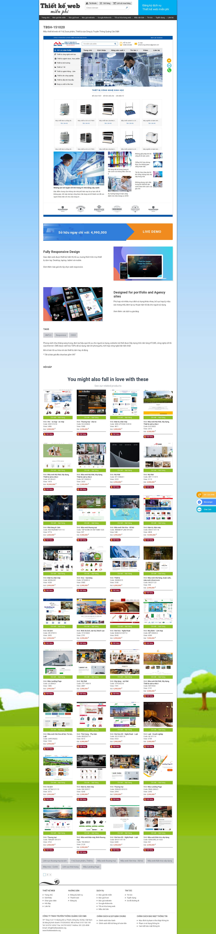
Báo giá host (74, 18)
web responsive (76, 267)
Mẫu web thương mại (106, 861)
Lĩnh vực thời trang (71, 867)
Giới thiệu (48, 898)
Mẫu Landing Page (91, 867)
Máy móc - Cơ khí (50, 867)
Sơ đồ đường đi (133, 901)
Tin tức (150, 18)
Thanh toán (74, 898)
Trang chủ (45, 18)
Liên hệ (170, 18)
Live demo (152, 232)
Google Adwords (104, 18)
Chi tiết (53, 417)
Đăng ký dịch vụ (76, 895)
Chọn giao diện (50, 901)
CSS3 (73, 335)
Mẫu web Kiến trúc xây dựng (160, 861)
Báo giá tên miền (59, 18)
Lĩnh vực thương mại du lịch (55, 861)
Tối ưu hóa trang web (122, 18)
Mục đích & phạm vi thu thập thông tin (154, 920)
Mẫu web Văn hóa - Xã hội (132, 861)
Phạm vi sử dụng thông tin (149, 923)
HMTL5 (48, 335)
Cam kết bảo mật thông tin (149, 926)
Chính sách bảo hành (107, 920)
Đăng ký (73, 901)
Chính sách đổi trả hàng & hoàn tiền (113, 923)
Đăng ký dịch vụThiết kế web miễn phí (155, 7)
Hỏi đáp (48, 903)
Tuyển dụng (160, 18)
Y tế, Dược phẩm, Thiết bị (71, 31)
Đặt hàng (61, 417)
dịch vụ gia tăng (132, 311)
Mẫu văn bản (139, 18)
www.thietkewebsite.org (52, 931)
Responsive (61, 335)
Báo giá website (88, 18)
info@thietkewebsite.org (57, 928)
